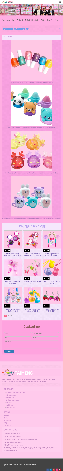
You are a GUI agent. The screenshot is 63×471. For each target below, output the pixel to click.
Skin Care (9, 402)
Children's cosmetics (12, 400)
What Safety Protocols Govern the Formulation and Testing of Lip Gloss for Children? (31, 128)
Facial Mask (9, 405)
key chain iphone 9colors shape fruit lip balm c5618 (32, 254)
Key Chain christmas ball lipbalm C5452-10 (32, 310)
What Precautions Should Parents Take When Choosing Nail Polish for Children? (31, 82)
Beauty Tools (10, 398)
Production (7, 420)
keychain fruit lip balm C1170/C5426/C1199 (52, 310)
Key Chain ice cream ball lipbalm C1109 (12, 282)
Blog (5, 423)
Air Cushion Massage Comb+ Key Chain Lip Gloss (12, 254)
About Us (7, 416)
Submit (9, 351)
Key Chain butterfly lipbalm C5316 (32, 282)
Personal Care (10, 408)
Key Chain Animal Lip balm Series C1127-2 (13, 310)
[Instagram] (57, 470)
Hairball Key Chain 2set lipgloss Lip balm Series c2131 (52, 254)
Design (6, 418)
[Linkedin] (51, 470)
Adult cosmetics (11, 395)
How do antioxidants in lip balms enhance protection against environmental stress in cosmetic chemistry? (31, 173)
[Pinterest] (60, 470)
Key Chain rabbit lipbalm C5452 (52, 282)
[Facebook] (47, 470)
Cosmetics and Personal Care (15, 393)
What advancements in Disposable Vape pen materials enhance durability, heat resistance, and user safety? (31, 218)
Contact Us (7, 425)
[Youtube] (54, 470)
